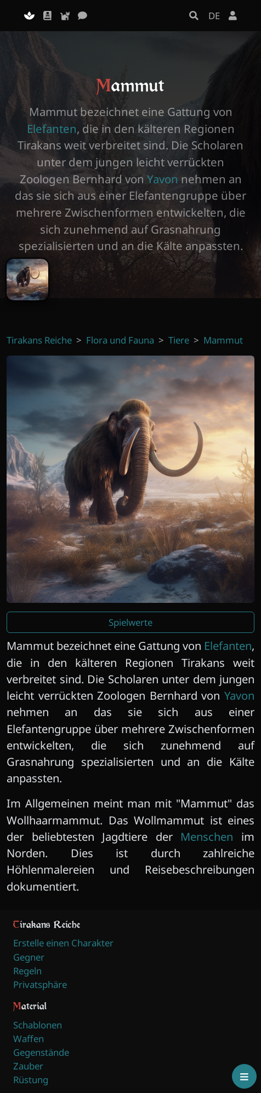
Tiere (178, 340)
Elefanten (52, 128)
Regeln (27, 970)
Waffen (28, 1038)
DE (214, 15)
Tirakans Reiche (39, 340)
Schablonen (37, 1025)
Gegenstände (41, 1052)
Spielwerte (130, 622)
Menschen (206, 836)
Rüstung (30, 1079)
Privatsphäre (40, 984)
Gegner (28, 957)
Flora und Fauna (120, 340)
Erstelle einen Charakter (63, 943)
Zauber (28, 1066)
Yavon (162, 179)
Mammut (223, 340)
